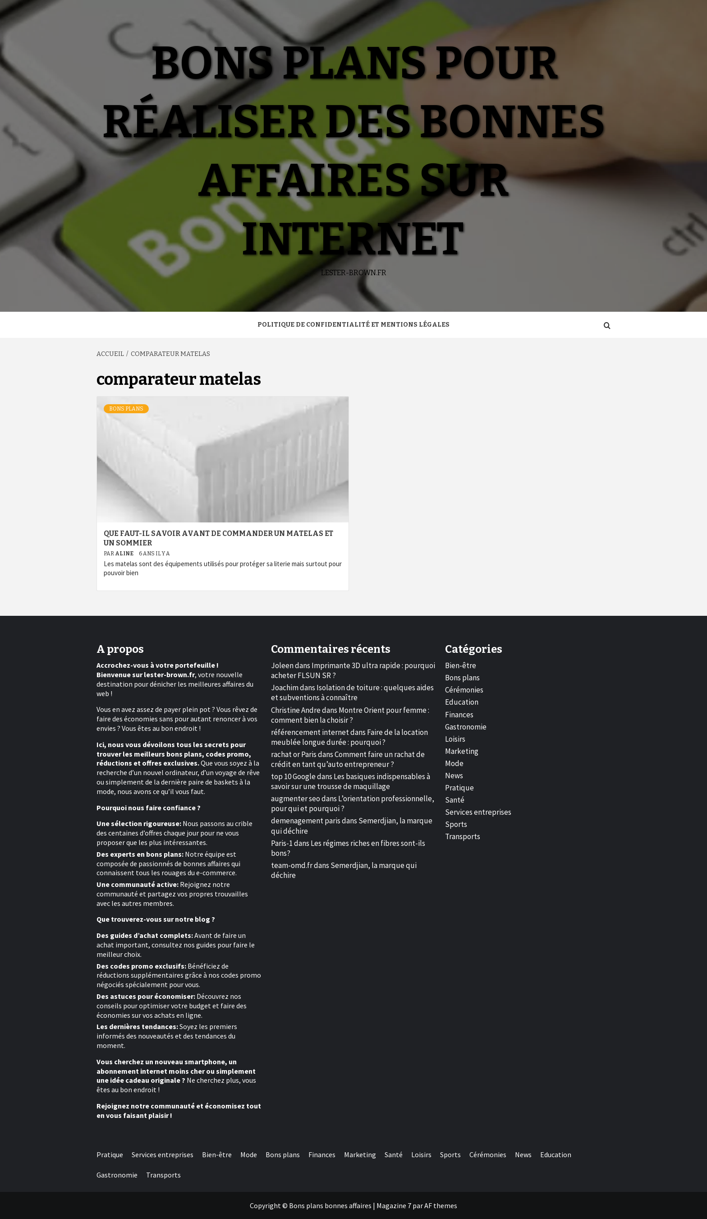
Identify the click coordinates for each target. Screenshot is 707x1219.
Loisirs (455, 739)
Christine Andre (296, 710)
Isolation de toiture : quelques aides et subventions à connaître (352, 692)
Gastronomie (466, 727)
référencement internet (310, 732)
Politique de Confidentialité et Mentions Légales (353, 324)
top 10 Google (293, 776)
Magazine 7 (393, 1205)
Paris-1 (282, 843)
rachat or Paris (294, 754)
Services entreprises (478, 812)
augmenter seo (295, 798)
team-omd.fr (291, 865)
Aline (124, 553)
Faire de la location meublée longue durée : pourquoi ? (349, 737)
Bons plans (126, 409)
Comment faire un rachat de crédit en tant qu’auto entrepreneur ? (348, 759)
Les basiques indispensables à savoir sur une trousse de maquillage (350, 781)
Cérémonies (464, 690)
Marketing (461, 751)
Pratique (459, 788)
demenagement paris (305, 821)
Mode (454, 763)
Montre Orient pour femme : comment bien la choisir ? (350, 715)
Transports (462, 836)
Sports (456, 824)
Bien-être (460, 665)
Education (461, 702)
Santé (454, 800)
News (454, 775)
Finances (459, 715)
